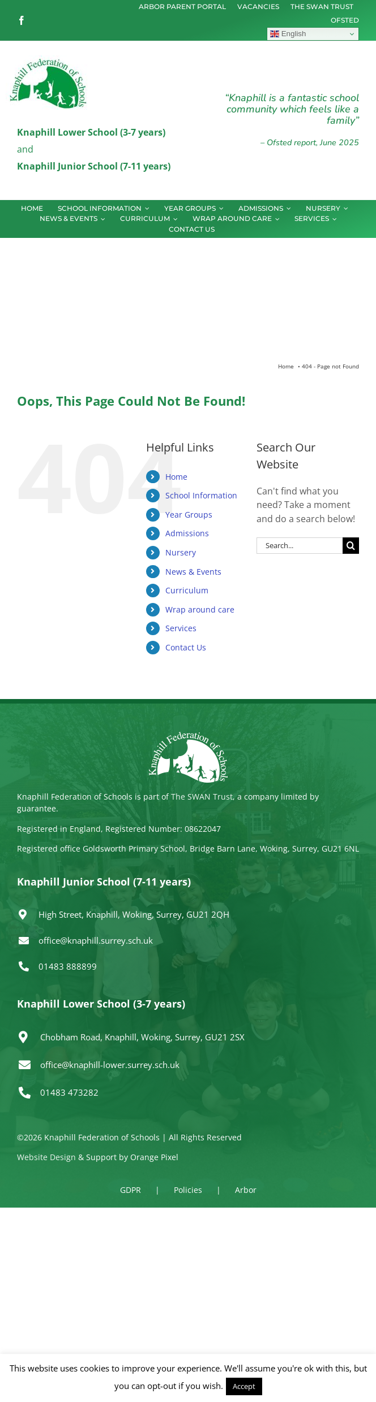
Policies (188, 1189)
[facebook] (21, 20)
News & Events (193, 571)
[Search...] (300, 545)
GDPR (130, 1189)
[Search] (351, 545)
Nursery (180, 552)
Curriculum (186, 590)
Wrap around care (199, 609)
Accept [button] (244, 1386)
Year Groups (188, 514)
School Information (201, 495)
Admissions (187, 533)
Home (176, 476)
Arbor (246, 1189)
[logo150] (48, 60)
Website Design (46, 1157)
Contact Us (185, 647)
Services (180, 628)
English (288, 33)
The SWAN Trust (202, 796)
